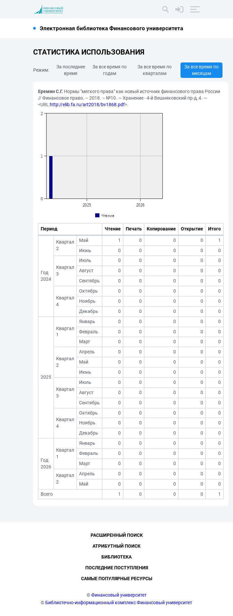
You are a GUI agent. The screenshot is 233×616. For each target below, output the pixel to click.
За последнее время (70, 70)
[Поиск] (165, 9)
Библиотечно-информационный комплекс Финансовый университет (118, 602)
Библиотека (116, 557)
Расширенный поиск (117, 535)
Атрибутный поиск (116, 546)
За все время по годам (110, 70)
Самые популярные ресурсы (116, 578)
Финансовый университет (119, 595)
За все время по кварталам (155, 70)
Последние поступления (116, 568)
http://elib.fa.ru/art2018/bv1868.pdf (87, 104)
